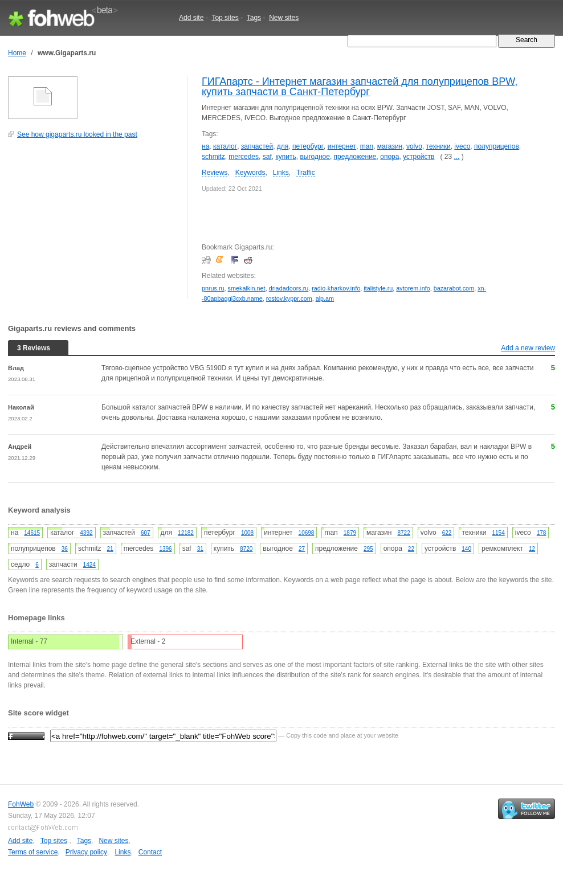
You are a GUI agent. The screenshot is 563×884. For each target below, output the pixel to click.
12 (532, 549)
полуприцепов (496, 146)
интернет (342, 146)
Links (281, 173)
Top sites (224, 18)
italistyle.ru (378, 288)
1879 (350, 533)
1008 (247, 533)
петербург (308, 146)
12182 (186, 533)
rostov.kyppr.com (289, 298)
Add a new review (528, 348)
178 (541, 533)
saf (267, 157)
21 (110, 549)
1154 (498, 533)
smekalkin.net (247, 288)
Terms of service (33, 852)
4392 (86, 533)
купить (285, 157)
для (283, 146)
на (205, 146)
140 (466, 549)
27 (302, 549)
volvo (414, 146)
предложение (355, 157)
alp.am (325, 298)
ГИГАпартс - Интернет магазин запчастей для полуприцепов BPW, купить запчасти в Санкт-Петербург (359, 86)
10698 (307, 533)
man (366, 146)
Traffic (305, 173)
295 (368, 549)
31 (200, 549)
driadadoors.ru (289, 288)
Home (17, 53)
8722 (403, 533)
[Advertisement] (93, 224)
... (456, 157)
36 (65, 549)
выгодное (315, 157)
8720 (246, 549)
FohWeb (21, 804)
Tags (254, 18)
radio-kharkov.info (336, 288)
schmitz (213, 157)
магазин (389, 146)
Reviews (214, 173)
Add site (191, 18)
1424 (89, 565)
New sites (284, 18)
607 (145, 533)
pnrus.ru (213, 288)
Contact (150, 852)
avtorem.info (413, 288)
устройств (418, 157)
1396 (165, 549)
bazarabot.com (454, 288)
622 (447, 533)
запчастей (257, 146)
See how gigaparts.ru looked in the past (77, 134)
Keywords (250, 173)
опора (389, 157)
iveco (462, 146)
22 (411, 549)
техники (438, 146)
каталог (225, 146)
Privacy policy (86, 852)
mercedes (244, 157)
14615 (32, 533)
